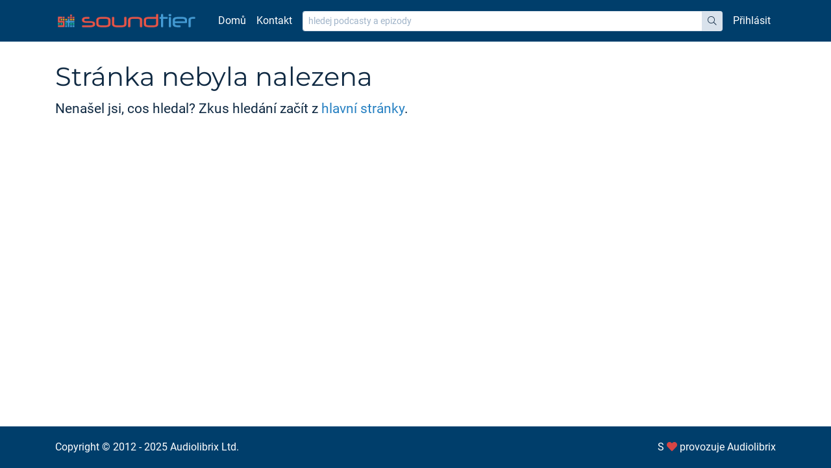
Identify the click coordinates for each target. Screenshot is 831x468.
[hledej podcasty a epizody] (502, 21)
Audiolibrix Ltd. (204, 447)
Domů (232, 20)
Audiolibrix (751, 447)
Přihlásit (752, 20)
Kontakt (274, 20)
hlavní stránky (362, 108)
